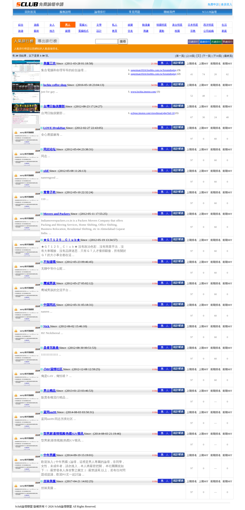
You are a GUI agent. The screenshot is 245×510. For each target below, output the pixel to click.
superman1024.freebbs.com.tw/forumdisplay (154, 70)
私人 (114, 24)
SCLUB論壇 (209, 12)
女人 (52, 24)
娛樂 (130, 24)
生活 (224, 24)
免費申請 (213, 4)
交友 (130, 30)
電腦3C (83, 24)
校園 (177, 30)
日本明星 (193, 24)
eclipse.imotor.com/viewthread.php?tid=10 (153, 113)
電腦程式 (83, 30)
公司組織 (208, 30)
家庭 (224, 30)
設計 (99, 30)
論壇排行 (100, 12)
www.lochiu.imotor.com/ (143, 91)
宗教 (192, 30)
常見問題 (134, 12)
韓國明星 (161, 24)
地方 (52, 30)
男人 (67, 24)
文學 (99, 24)
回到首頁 (30, 12)
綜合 (20, 24)
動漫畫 (146, 24)
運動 (161, 30)
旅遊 (20, 30)
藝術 (36, 30)
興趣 (146, 30)
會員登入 (226, 4)
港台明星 (177, 24)
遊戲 (36, 24)
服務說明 (65, 12)
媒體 (67, 30)
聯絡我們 (169, 12)
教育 (114, 30)
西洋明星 (208, 24)
